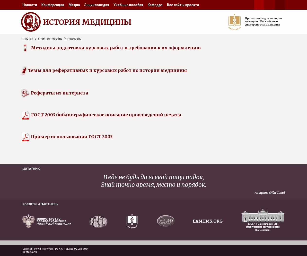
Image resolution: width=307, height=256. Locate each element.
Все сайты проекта (183, 5)
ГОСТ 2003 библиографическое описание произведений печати (101, 115)
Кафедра (155, 5)
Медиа (74, 5)
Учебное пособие (50, 38)
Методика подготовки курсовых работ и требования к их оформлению (116, 48)
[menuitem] (29, 5)
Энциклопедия (96, 5)
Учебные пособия (128, 5)
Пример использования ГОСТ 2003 (67, 136)
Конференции (52, 5)
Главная (27, 38)
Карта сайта (29, 252)
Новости (29, 5)
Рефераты (74, 38)
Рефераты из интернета (59, 93)
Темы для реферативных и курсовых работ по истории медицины (107, 70)
